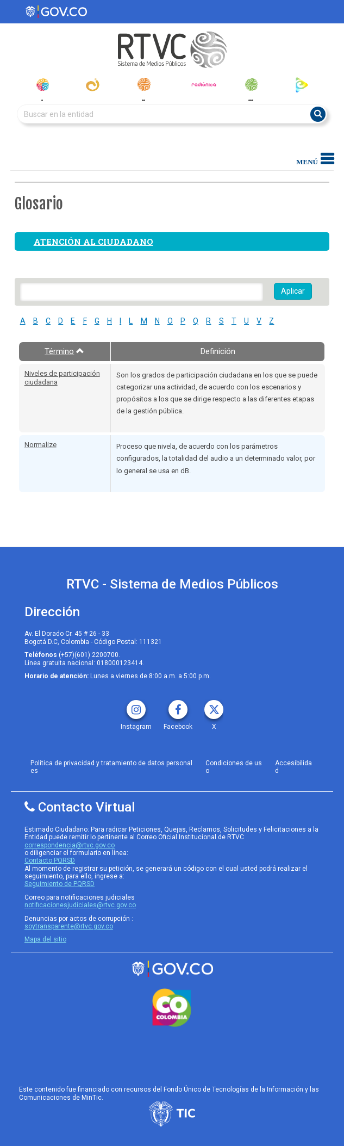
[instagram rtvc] (136, 706)
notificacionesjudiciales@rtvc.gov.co (80, 905)
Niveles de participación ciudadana (62, 377)
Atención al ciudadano (93, 241)
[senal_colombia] (42, 84)
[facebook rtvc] (178, 706)
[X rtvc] (213, 706)
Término (64, 351)
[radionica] (203, 84)
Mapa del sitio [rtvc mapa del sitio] (45, 939)
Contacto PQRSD (49, 860)
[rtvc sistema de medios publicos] (172, 969)
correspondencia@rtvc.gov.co (69, 845)
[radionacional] (144, 84)
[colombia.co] (172, 1008)
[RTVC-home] (172, 50)
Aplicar (293, 291)
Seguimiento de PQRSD (59, 884)
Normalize (40, 445)
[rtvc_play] (302, 84)
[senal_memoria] (251, 84)
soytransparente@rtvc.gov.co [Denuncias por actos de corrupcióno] (68, 926)
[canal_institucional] (92, 84)
